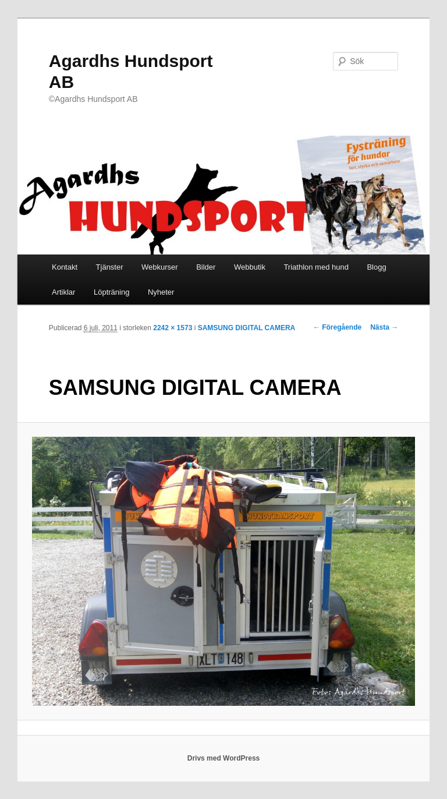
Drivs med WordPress (223, 758)
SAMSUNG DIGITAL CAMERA (247, 328)
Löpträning (111, 292)
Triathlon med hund (316, 267)
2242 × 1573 (172, 328)
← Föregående (337, 327)
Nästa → (384, 327)
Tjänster (109, 267)
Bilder (205, 267)
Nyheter (161, 292)
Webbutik (249, 267)
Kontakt (64, 267)
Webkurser (159, 267)
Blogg (376, 267)
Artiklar (63, 292)
